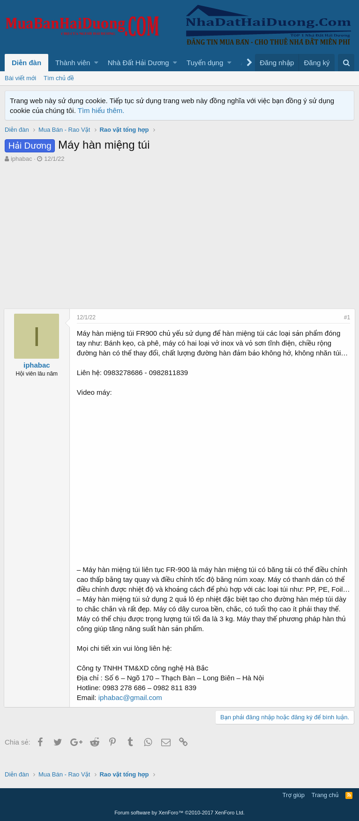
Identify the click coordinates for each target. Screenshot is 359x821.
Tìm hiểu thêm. (101, 110)
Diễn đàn (26, 63)
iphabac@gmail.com (131, 707)
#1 (346, 317)
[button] (96, 62)
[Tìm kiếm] (346, 62)
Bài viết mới (20, 78)
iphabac (21, 158)
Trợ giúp (294, 794)
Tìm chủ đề (59, 78)
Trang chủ (325, 794)
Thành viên (72, 63)
